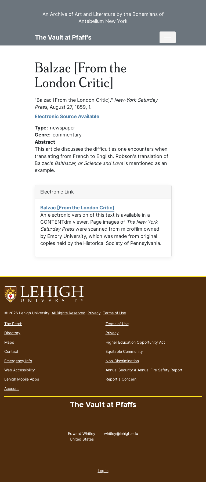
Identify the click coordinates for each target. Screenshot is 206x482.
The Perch (13, 323)
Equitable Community (124, 351)
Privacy (94, 312)
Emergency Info (18, 360)
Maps (9, 342)
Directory (12, 332)
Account (11, 388)
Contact (11, 351)
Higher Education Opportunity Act (135, 342)
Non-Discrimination (122, 360)
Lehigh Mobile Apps (21, 379)
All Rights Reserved (68, 312)
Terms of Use (114, 312)
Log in (103, 470)
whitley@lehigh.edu (121, 432)
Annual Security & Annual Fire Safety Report (144, 369)
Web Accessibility (19, 369)
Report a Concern (121, 379)
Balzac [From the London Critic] (77, 207)
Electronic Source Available (67, 116)
